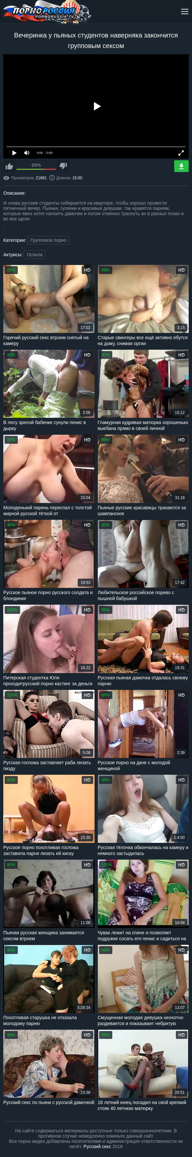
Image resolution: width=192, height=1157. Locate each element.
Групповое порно (48, 240)
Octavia (34, 254)
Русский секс (97, 1146)
